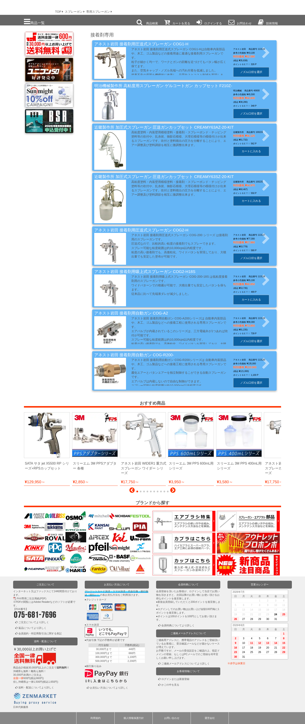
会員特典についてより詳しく (177, 625)
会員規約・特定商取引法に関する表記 (40, 633)
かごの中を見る (170, 684)
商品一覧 (34, 21)
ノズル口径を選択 (254, 72)
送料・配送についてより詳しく (36, 687)
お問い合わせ (171, 718)
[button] (132, 491)
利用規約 (95, 718)
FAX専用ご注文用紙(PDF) (31, 598)
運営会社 (210, 718)
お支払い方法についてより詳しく (109, 687)
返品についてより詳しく (32, 628)
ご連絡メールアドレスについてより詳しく (185, 663)
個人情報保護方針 (133, 718)
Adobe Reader (41, 601)
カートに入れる (253, 151)
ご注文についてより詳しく (33, 622)
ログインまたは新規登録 (175, 679)
